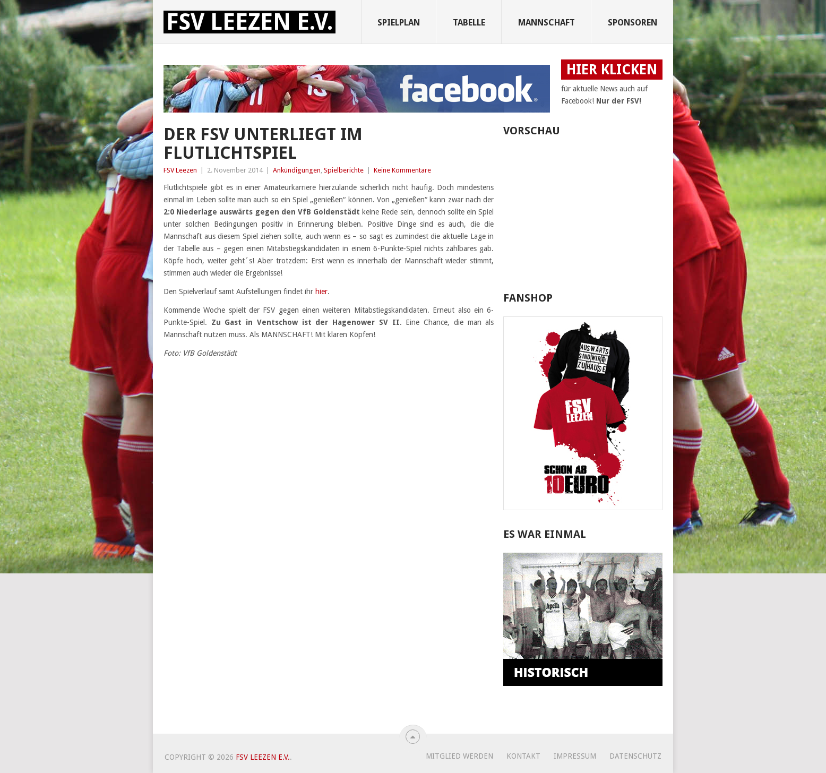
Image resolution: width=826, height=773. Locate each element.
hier (321, 291)
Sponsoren (632, 23)
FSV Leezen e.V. (249, 22)
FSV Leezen (180, 170)
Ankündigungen (297, 170)
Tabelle (469, 23)
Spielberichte (344, 170)
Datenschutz (635, 756)
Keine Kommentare (402, 170)
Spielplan (398, 23)
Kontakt (523, 756)
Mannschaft (546, 23)
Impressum (575, 756)
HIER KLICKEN (611, 70)
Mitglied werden (459, 756)
